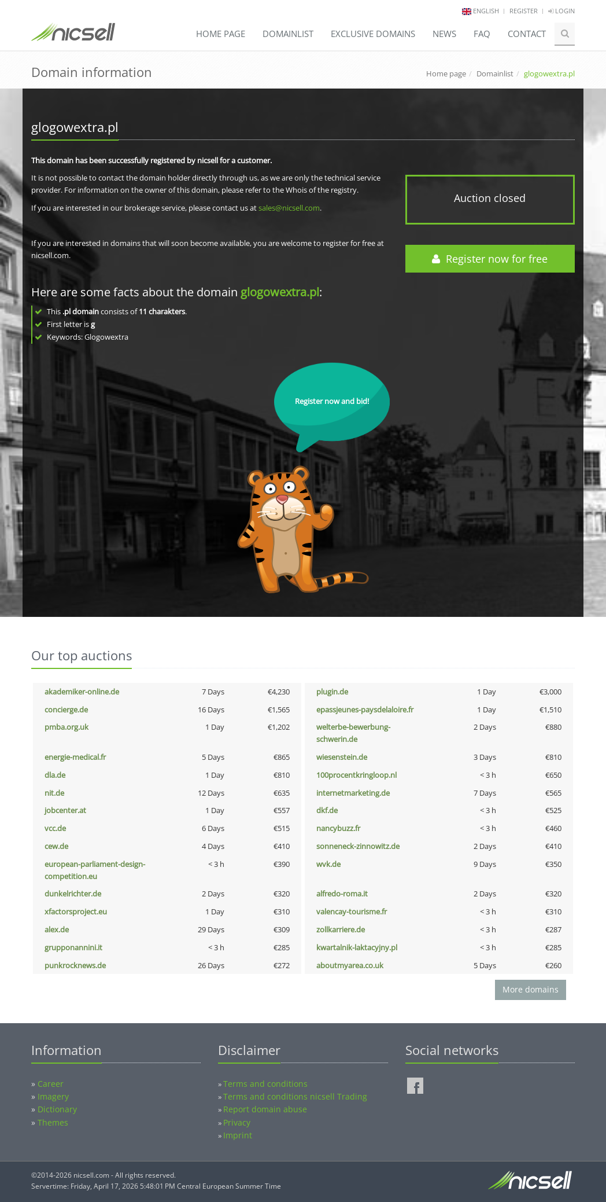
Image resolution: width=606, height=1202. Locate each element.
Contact (527, 33)
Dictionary (57, 1109)
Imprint (237, 1135)
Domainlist (288, 33)
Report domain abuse (265, 1109)
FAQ (482, 33)
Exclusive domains (373, 33)
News (444, 33)
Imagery (53, 1096)
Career (51, 1083)
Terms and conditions (265, 1083)
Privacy (236, 1122)
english (486, 10)
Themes (53, 1122)
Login (561, 10)
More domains (530, 989)
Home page (220, 33)
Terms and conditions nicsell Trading (295, 1096)
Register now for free (490, 259)
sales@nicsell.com (289, 208)
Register (523, 10)
